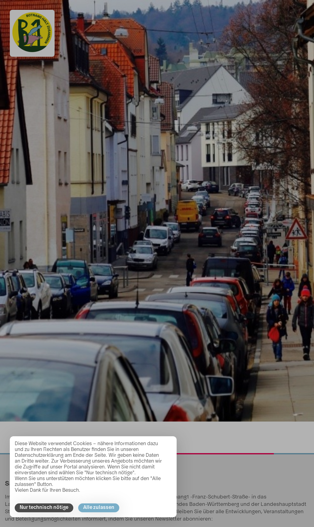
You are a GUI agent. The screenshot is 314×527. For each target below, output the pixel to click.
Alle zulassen (98, 507)
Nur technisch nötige (44, 507)
